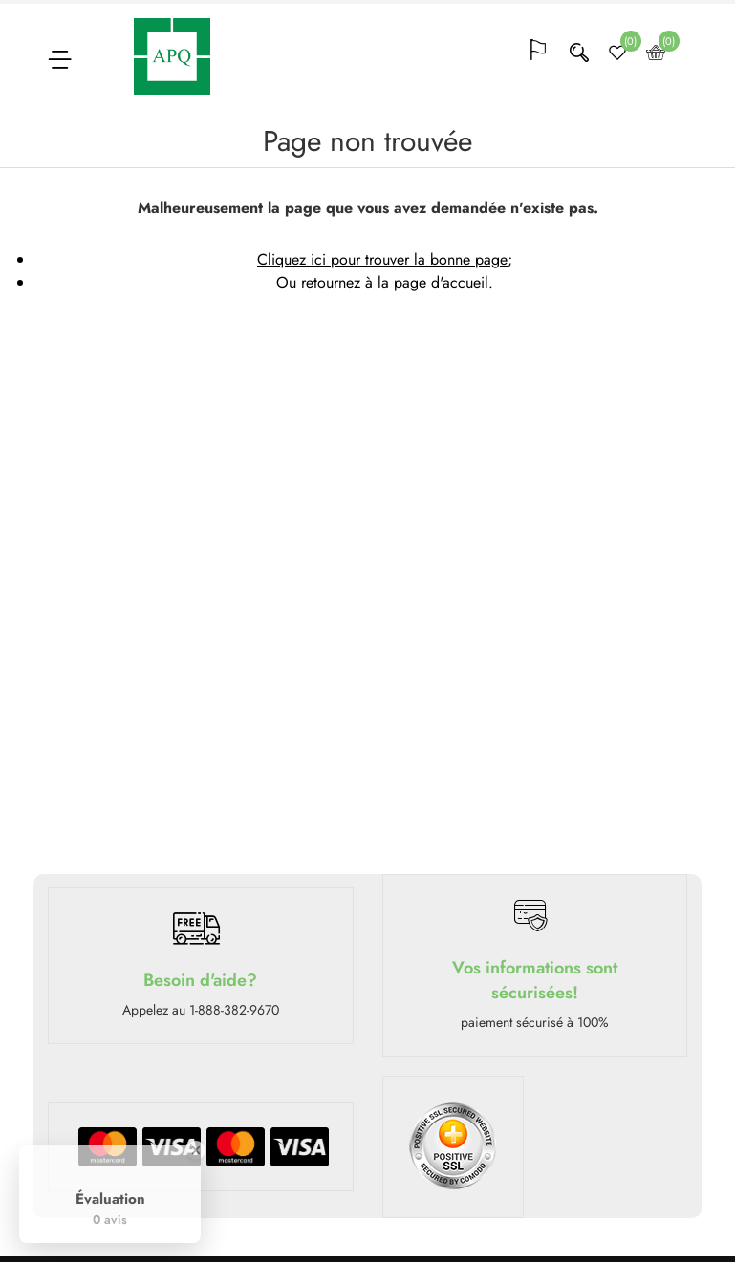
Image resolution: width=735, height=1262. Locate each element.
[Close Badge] (195, 1150)
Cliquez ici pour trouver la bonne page (382, 259)
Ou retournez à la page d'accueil (382, 282)
